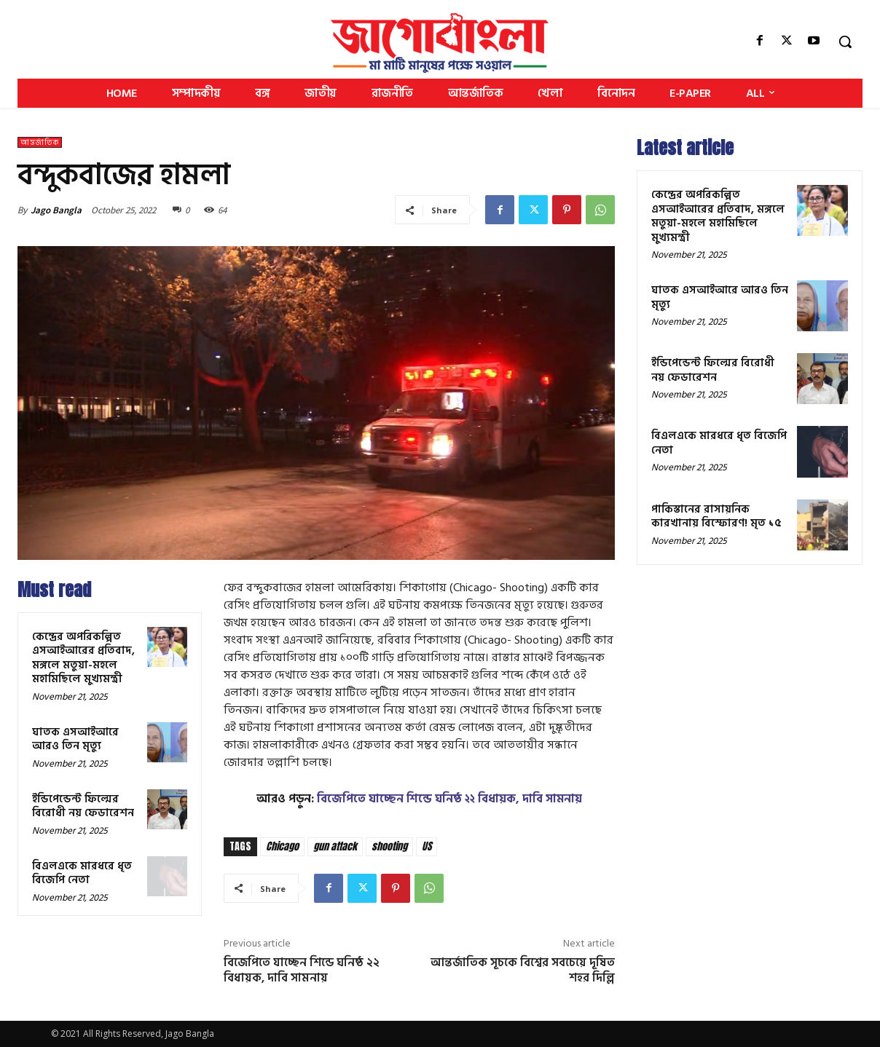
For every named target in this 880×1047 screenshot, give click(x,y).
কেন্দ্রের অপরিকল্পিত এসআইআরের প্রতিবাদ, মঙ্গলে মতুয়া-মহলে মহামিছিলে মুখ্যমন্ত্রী (83, 658)
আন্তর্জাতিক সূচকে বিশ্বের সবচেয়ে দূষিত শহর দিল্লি (523, 970)
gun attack (335, 846)
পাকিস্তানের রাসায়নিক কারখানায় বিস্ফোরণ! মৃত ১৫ (716, 516)
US (426, 846)
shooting (389, 846)
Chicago (282, 846)
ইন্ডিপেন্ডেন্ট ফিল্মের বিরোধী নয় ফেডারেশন (83, 806)
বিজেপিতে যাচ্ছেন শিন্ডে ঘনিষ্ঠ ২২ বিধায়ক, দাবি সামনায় (449, 798)
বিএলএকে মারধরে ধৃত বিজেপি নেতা (82, 873)
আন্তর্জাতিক (39, 142)
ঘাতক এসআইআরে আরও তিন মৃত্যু (75, 739)
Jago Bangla (56, 210)
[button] (845, 41)
